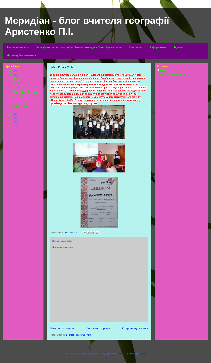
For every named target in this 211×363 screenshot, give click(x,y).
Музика (178, 47)
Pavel (163, 70)
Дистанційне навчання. (22, 55)
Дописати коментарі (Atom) (79, 335)
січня (14, 87)
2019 (11, 75)
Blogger (143, 354)
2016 (11, 122)
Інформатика (158, 47)
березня (15, 82)
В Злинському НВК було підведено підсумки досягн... (26, 91)
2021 (11, 71)
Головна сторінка (18, 47)
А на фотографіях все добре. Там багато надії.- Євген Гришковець (79, 47)
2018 (11, 114)
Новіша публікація (62, 328)
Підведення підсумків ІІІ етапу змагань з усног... (25, 104)
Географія (135, 47)
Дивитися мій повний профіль (171, 74)
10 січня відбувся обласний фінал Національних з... (24, 98)
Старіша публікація (135, 328)
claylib (122, 354)
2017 (11, 118)
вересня (15, 78)
